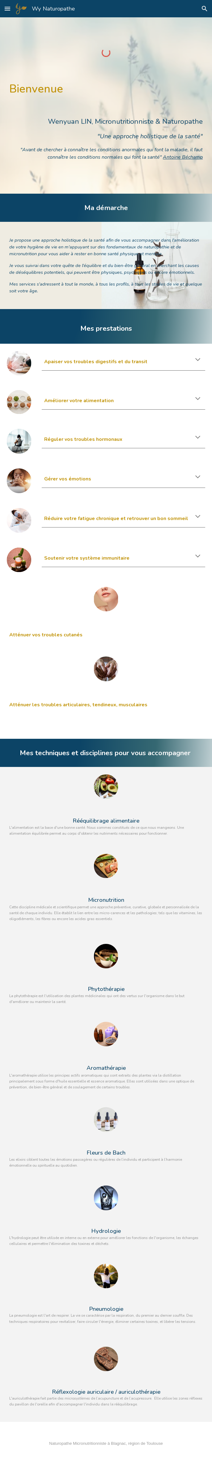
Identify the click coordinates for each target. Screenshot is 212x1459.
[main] (106, 123)
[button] (7, 8)
